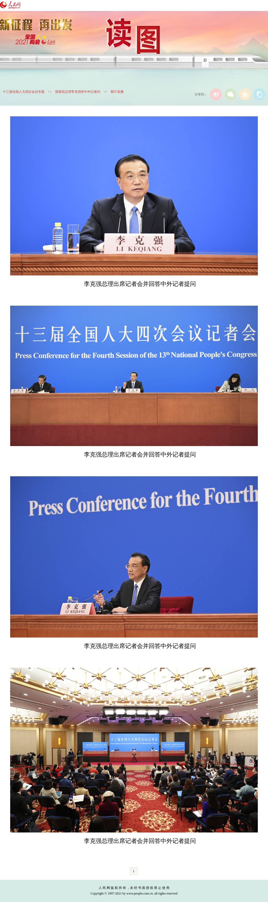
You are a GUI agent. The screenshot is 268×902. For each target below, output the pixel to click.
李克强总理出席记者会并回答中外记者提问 (140, 284)
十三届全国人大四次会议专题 (23, 92)
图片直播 (117, 92)
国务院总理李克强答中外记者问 (77, 92)
